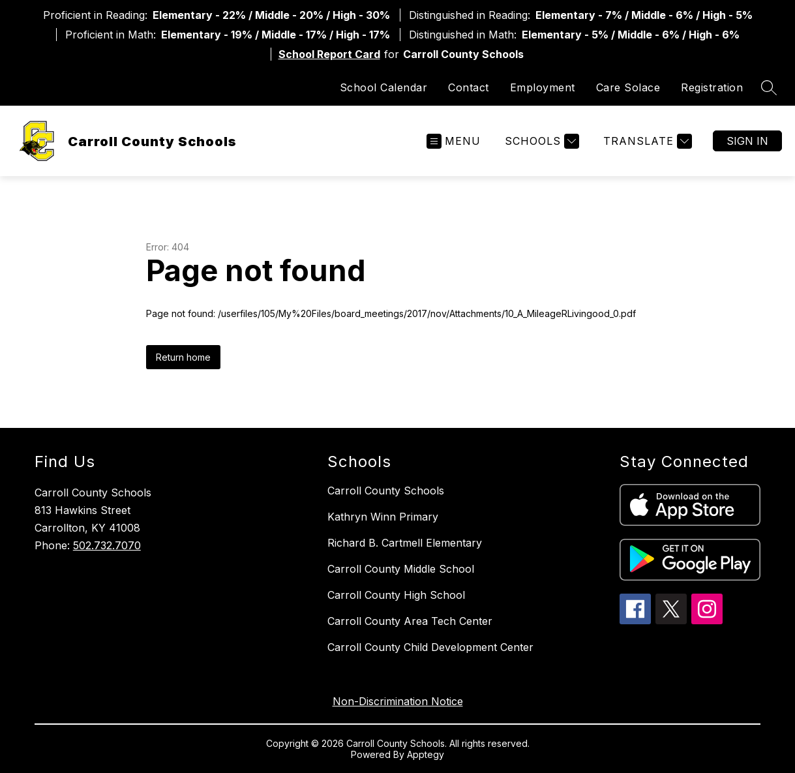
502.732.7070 (107, 545)
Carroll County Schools (385, 490)
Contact (468, 87)
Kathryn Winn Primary (382, 516)
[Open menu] (454, 141)
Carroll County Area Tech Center (409, 621)
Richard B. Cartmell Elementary (404, 542)
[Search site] (769, 87)
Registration (712, 87)
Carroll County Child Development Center (430, 647)
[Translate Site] (646, 141)
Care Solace (628, 87)
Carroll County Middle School (400, 568)
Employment (542, 87)
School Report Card (329, 54)
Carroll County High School (396, 594)
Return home (183, 357)
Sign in (747, 140)
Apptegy (425, 754)
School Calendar (384, 87)
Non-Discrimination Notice (398, 701)
